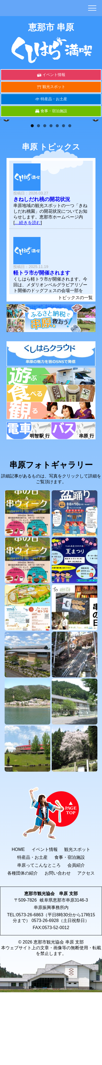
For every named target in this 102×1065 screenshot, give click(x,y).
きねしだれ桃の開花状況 (41, 270)
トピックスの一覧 (75, 369)
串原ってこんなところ (39, 936)
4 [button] (51, 197)
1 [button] (32, 197)
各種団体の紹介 (22, 944)
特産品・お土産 (54, 99)
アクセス (86, 944)
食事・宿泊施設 (54, 111)
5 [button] (57, 197)
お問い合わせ (58, 944)
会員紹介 (76, 936)
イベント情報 (53, 74)
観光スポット (53, 86)
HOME (18, 920)
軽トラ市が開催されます (41, 344)
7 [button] (69, 197)
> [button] (95, 154)
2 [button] (38, 197)
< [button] (7, 154)
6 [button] (63, 197)
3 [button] (44, 197)
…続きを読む (28, 294)
